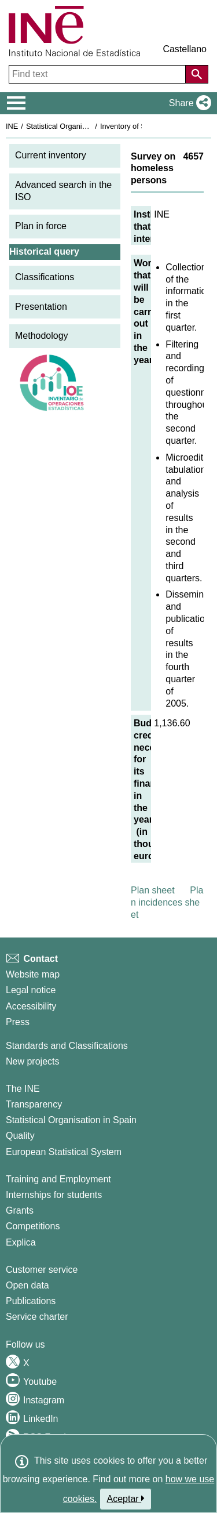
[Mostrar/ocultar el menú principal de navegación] (16, 103)
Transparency (34, 1104)
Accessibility (31, 1006)
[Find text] (98, 74)
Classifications (44, 277)
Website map (33, 974)
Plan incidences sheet (167, 902)
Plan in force (41, 226)
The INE (23, 1089)
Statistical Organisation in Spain (78, 126)
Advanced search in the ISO (63, 191)
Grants (20, 1210)
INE (12, 126)
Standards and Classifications (67, 1046)
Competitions (33, 1226)
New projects (32, 1061)
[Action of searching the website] (196, 74)
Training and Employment (58, 1179)
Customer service (42, 1270)
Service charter (37, 1317)
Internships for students (54, 1195)
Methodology (41, 336)
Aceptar (126, 1498)
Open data (27, 1285)
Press (18, 1022)
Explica (21, 1242)
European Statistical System (64, 1152)
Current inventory (50, 155)
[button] (187, 103)
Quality (20, 1136)
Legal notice (31, 990)
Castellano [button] (185, 49)
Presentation (41, 307)
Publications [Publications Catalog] (31, 1301)
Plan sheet (153, 890)
